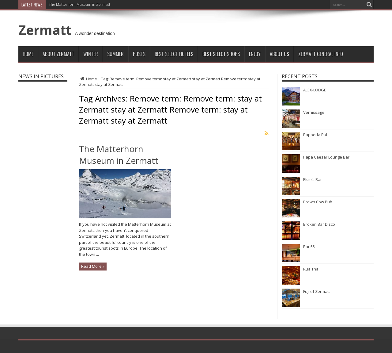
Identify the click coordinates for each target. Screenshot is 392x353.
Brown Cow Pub (317, 202)
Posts (139, 54)
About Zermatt (58, 54)
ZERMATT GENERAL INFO (320, 54)
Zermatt (44, 30)
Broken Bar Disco (319, 224)
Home (28, 54)
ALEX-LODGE (314, 90)
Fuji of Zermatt (316, 291)
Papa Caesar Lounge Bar (326, 157)
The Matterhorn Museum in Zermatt (79, 4)
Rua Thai (311, 269)
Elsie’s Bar (312, 179)
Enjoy (255, 54)
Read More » (92, 266)
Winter (90, 54)
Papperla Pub (316, 134)
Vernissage (313, 112)
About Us (279, 54)
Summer (115, 54)
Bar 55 (309, 246)
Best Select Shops (221, 54)
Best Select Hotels (174, 54)
